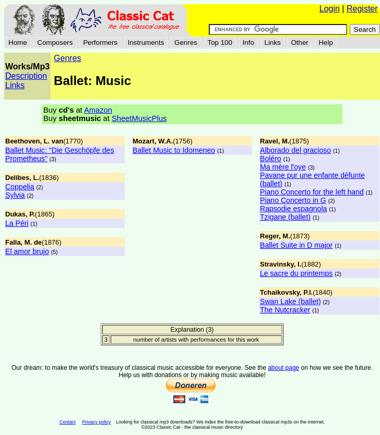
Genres (185, 42)
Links (273, 42)
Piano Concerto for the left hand (312, 192)
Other (299, 42)
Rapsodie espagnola (293, 208)
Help (325, 42)
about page (283, 367)
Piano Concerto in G (293, 200)
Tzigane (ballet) (285, 217)
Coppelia (19, 187)
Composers (55, 42)
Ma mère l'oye (283, 167)
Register (362, 8)
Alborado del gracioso (295, 150)
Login (329, 8)
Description (26, 75)
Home (17, 42)
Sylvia (15, 195)
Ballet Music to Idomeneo (174, 150)
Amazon (98, 110)
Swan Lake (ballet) (290, 301)
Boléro (270, 158)
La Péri (17, 223)
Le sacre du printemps (296, 273)
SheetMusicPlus (139, 118)
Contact (68, 422)
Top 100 (220, 42)
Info (248, 42)
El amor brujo (27, 251)
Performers (100, 42)
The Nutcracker (285, 310)
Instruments (146, 42)
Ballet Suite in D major (296, 245)
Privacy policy (96, 422)
